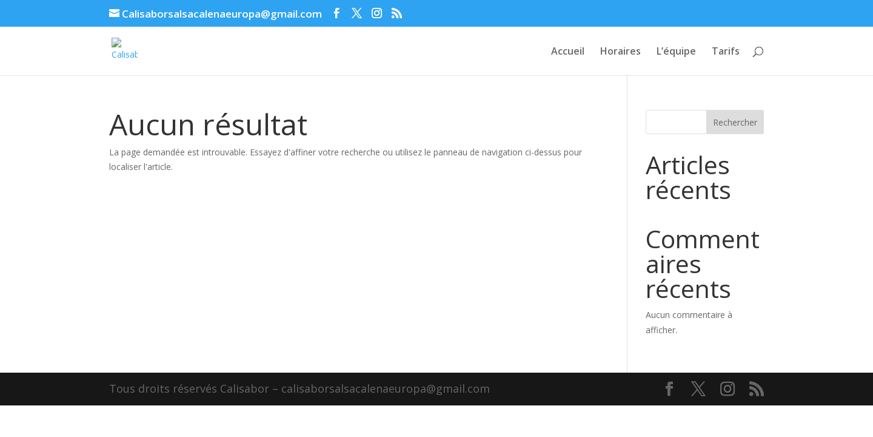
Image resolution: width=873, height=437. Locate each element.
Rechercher (735, 122)
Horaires (620, 52)
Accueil (567, 52)
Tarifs (726, 52)
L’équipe (676, 52)
